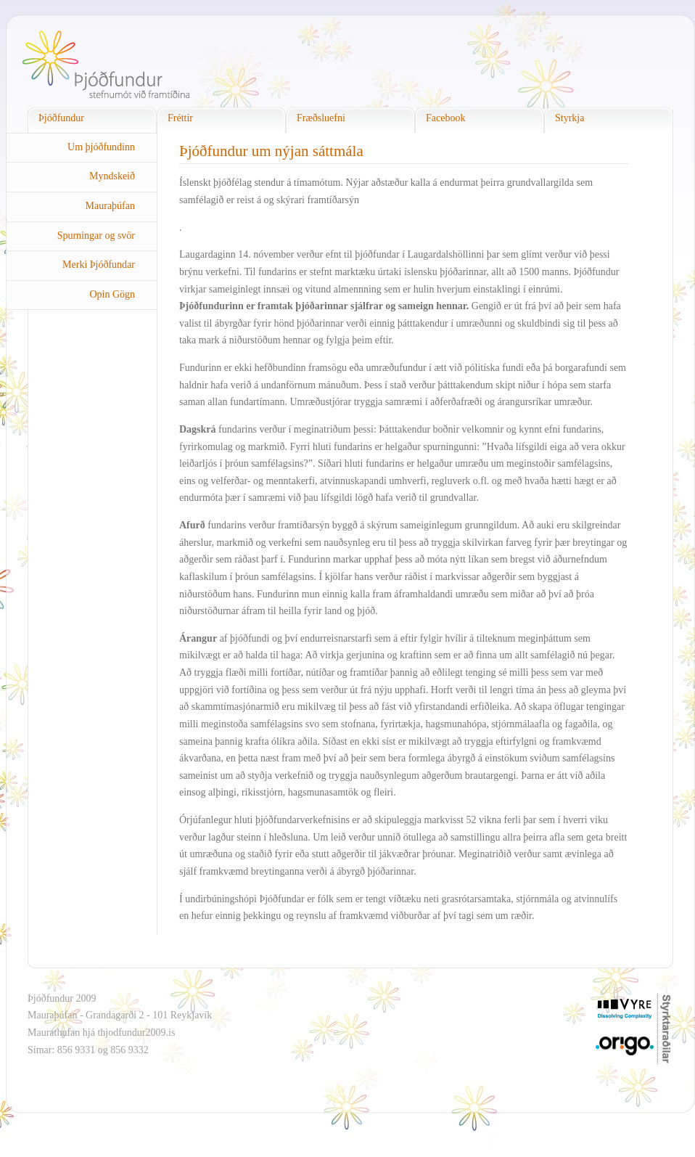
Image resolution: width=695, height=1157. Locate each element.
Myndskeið (112, 176)
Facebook (445, 118)
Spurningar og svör (96, 235)
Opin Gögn (112, 294)
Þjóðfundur (61, 118)
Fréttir (180, 118)
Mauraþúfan (110, 205)
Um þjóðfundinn (101, 147)
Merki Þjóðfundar (98, 264)
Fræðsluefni (321, 118)
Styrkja (569, 118)
